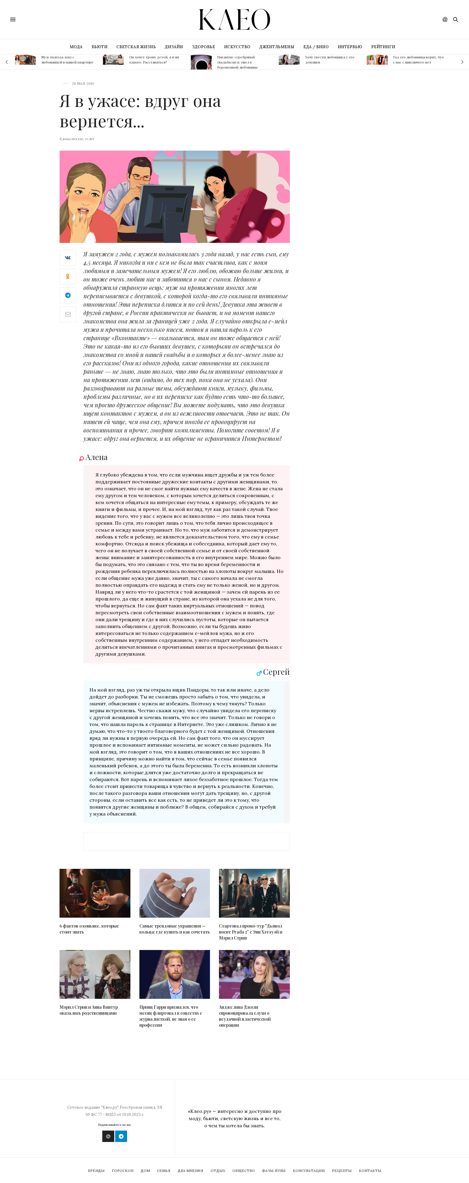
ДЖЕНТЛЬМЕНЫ (276, 46)
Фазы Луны (274, 1170)
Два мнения (190, 1170)
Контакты (370, 1170)
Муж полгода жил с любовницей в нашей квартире (67, 59)
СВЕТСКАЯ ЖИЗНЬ (136, 46)
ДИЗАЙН (174, 46)
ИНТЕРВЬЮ (350, 46)
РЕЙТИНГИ (383, 46)
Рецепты (342, 1170)
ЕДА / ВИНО (316, 46)
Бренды (96, 1170)
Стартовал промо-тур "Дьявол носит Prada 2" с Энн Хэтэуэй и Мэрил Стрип (250, 932)
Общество (243, 1170)
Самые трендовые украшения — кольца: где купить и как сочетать (174, 929)
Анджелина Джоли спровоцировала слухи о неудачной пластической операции (245, 1016)
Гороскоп (122, 1170)
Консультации (309, 1170)
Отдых (218, 1170)
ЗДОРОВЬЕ (203, 46)
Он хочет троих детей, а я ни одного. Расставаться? (154, 59)
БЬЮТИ (99, 46)
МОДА (76, 46)
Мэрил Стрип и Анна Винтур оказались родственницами (89, 1010)
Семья (163, 1170)
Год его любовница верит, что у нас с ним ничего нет (418, 59)
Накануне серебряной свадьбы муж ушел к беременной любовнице (237, 62)
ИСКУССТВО (237, 46)
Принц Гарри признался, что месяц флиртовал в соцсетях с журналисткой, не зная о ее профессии (170, 1016)
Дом (145, 1170)
